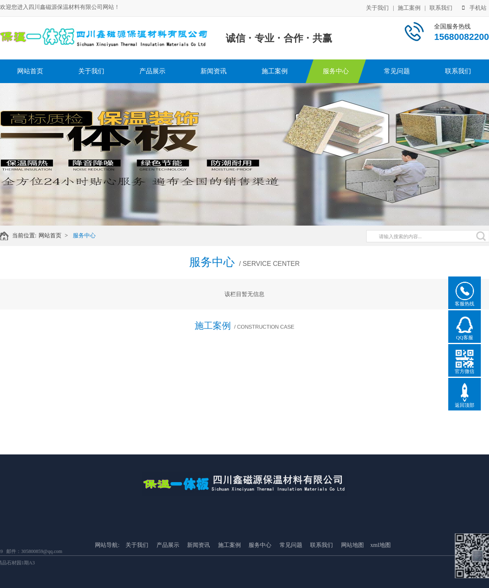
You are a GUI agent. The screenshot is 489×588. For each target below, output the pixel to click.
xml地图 (380, 580)
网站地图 (352, 580)
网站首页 (30, 71)
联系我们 (441, 7)
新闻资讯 (213, 71)
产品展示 (152, 71)
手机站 (474, 7)
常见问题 (397, 71)
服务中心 (336, 71)
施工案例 (409, 7)
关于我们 (377, 7)
